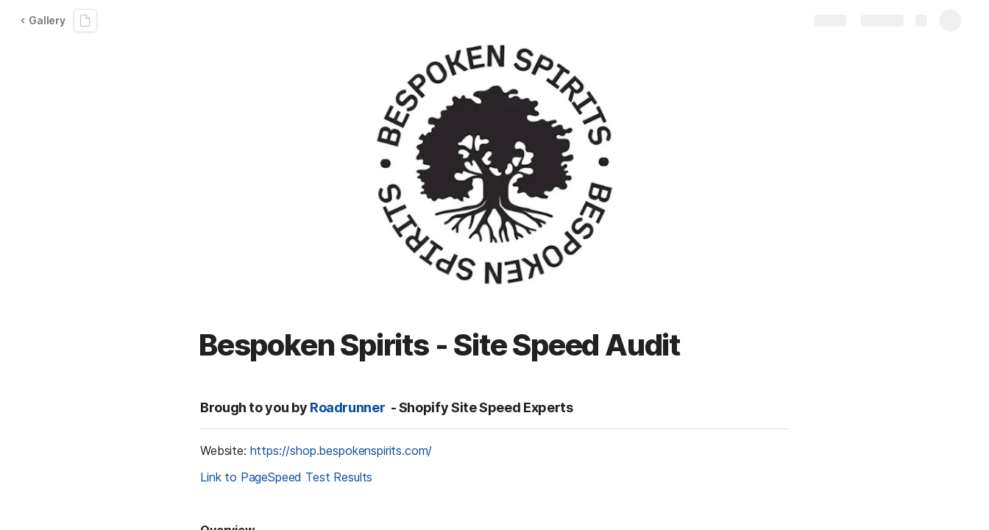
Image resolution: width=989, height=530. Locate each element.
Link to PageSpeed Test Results (286, 477)
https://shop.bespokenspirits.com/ (341, 450)
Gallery (42, 20)
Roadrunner (347, 407)
